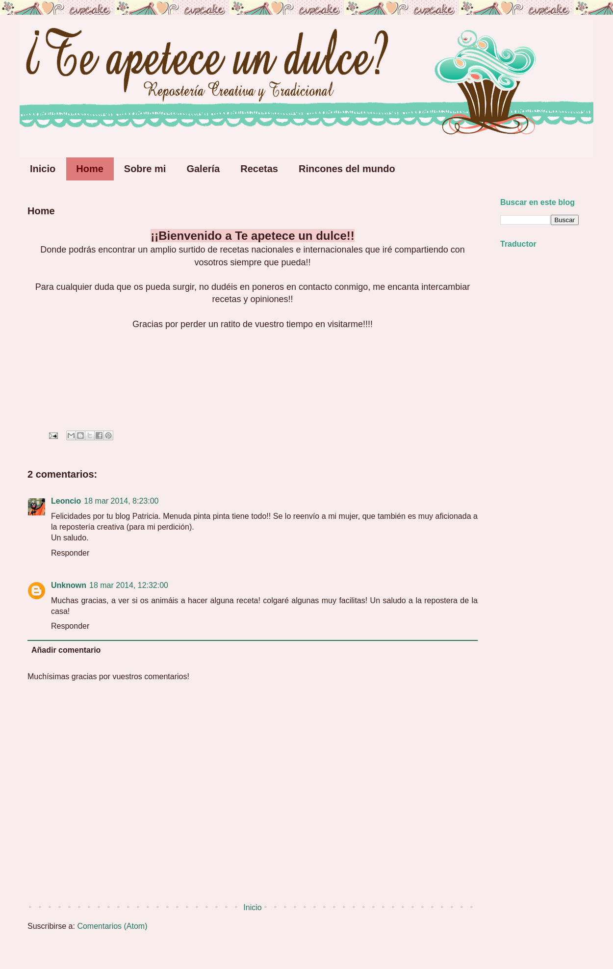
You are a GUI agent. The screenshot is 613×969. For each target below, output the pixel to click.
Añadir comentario (66, 650)
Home (89, 168)
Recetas (259, 168)
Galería (203, 168)
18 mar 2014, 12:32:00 (128, 585)
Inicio (42, 168)
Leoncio (66, 501)
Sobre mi (145, 168)
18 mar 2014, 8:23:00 (121, 501)
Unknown (68, 585)
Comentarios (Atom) (112, 926)
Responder (70, 553)
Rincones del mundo (347, 168)
